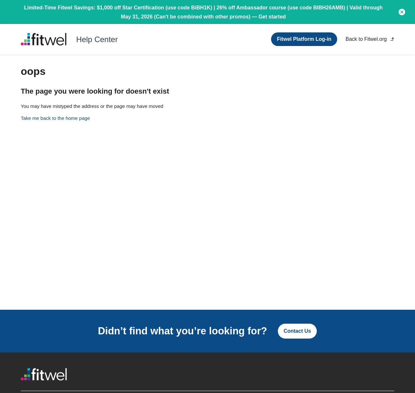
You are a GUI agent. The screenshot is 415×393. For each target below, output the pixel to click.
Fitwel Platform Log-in (304, 39)
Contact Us (297, 331)
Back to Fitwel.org (370, 39)
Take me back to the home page (55, 118)
